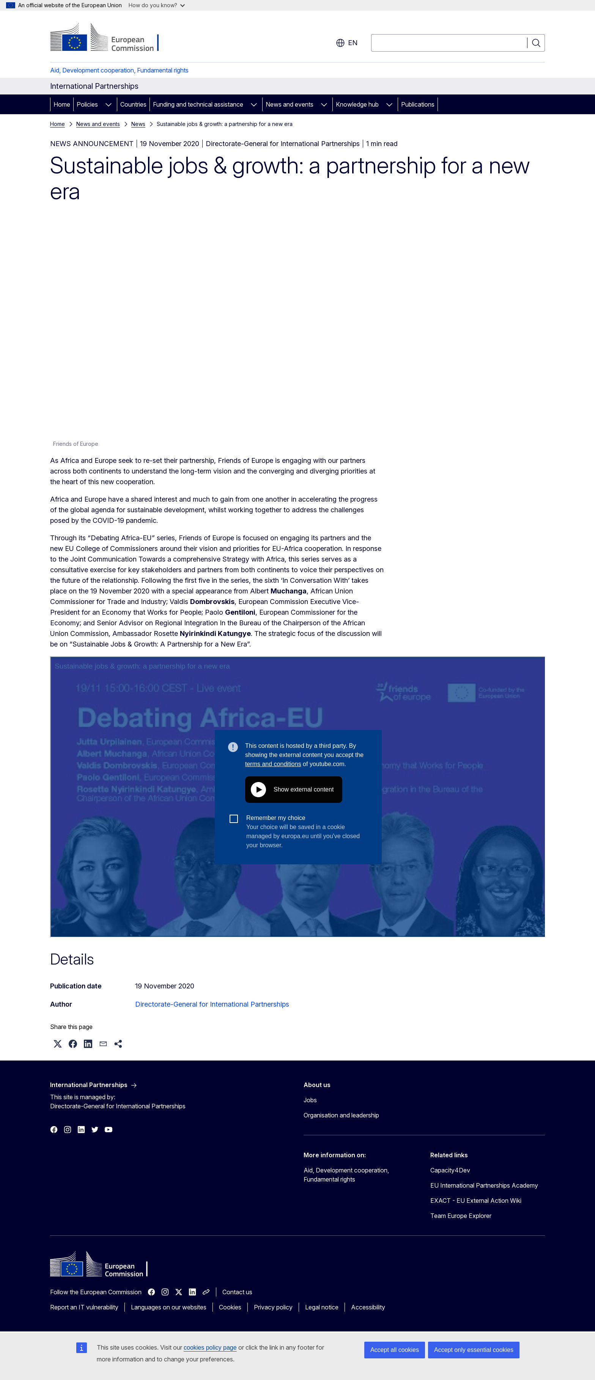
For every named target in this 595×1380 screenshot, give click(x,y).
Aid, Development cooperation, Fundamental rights (119, 70)
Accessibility (368, 1307)
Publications (417, 104)
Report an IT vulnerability (84, 1307)
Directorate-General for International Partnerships (212, 1004)
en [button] (346, 42)
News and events (289, 104)
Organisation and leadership (341, 1115)
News (138, 124)
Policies (87, 104)
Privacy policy (273, 1307)
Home (62, 104)
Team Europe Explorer (460, 1215)
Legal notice (321, 1307)
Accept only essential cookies (473, 1350)
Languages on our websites (168, 1307)
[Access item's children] (108, 104)
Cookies (230, 1307)
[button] (58, 1044)
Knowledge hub (357, 104)
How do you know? (157, 5)
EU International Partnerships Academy (484, 1185)
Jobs (310, 1100)
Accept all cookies (394, 1350)
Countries (133, 104)
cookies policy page (210, 1347)
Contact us (237, 1292)
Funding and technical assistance (198, 104)
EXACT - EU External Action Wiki (475, 1200)
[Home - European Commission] (111, 38)
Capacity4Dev (450, 1170)
